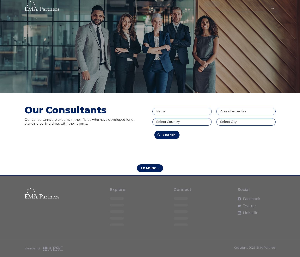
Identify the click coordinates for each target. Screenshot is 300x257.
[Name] (182, 111)
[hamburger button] (272, 7)
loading (118, 4)
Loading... (150, 168)
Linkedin (241, 214)
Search (166, 135)
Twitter (241, 207)
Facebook (241, 200)
